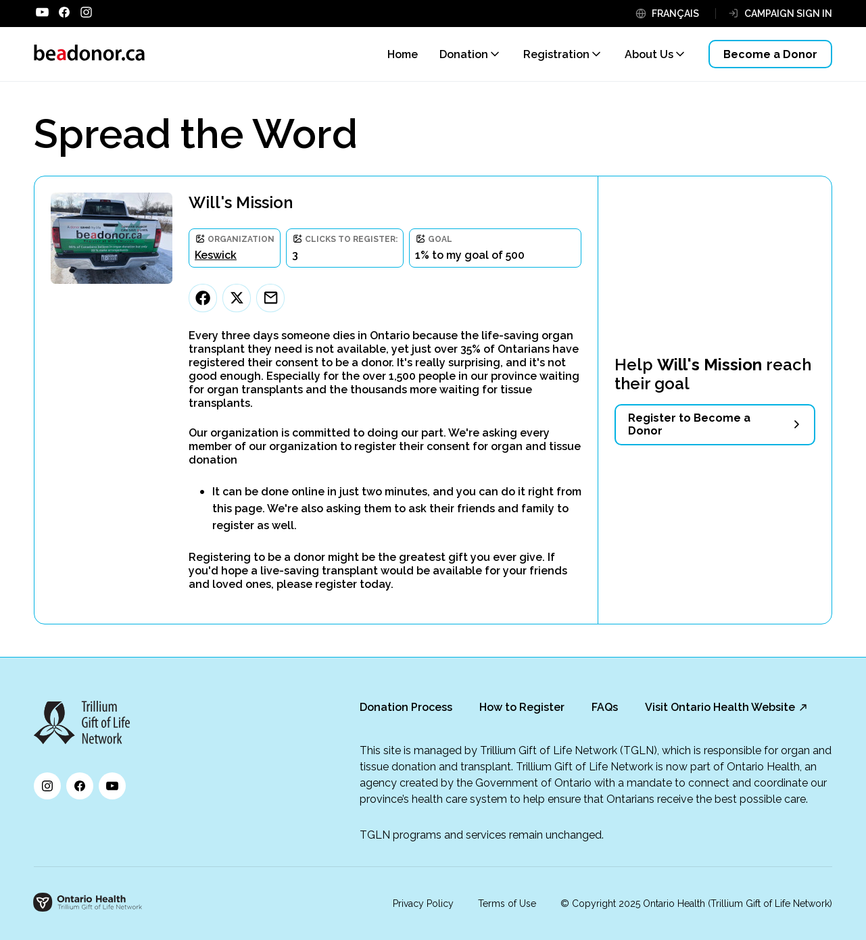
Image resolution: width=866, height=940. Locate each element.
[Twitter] (236, 298)
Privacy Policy (423, 903)
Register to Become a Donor (689, 424)
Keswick (216, 255)
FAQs (605, 707)
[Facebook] (203, 298)
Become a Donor (770, 54)
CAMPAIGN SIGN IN (788, 13)
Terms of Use (507, 903)
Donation (463, 54)
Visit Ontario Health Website (720, 707)
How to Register (521, 707)
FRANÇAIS (675, 13)
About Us (649, 54)
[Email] (270, 298)
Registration (556, 54)
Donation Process (406, 707)
